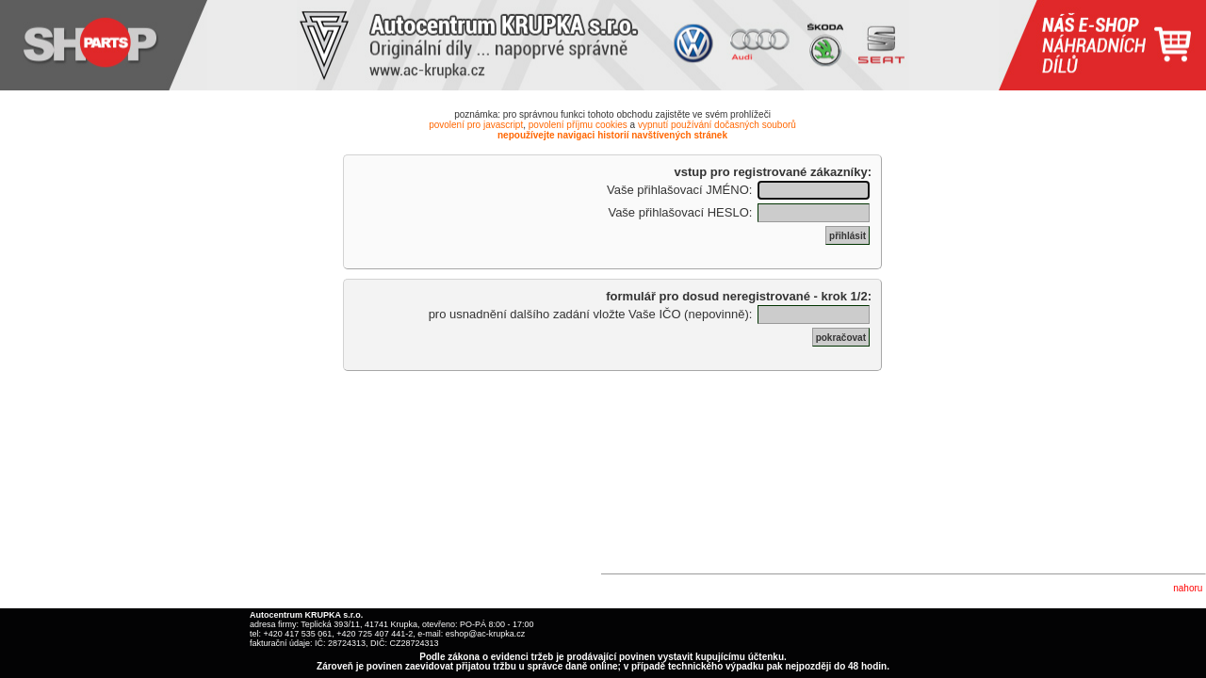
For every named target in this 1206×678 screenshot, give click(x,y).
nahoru (1187, 588)
